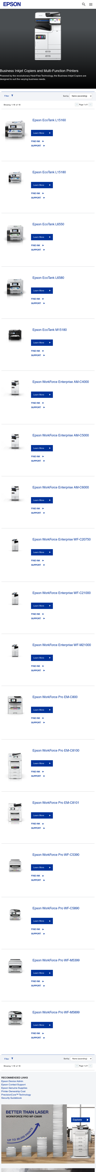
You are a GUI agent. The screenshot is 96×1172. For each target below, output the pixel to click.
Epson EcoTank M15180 (49, 330)
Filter (6, 96)
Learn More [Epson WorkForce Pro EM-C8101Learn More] (38, 815)
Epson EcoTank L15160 (49, 120)
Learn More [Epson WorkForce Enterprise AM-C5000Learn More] (38, 448)
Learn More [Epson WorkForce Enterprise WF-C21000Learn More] (38, 606)
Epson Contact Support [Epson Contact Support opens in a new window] (13, 1084)
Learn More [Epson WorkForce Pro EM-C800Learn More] (38, 710)
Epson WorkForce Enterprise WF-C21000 (61, 593)
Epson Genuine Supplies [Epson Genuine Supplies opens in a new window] (14, 1088)
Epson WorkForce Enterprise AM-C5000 (60, 435)
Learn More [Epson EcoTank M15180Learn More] (38, 342)
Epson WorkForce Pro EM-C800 (54, 697)
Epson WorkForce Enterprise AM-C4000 (60, 382)
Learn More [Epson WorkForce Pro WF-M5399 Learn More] (38, 973)
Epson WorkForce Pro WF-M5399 (56, 960)
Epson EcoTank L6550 (48, 224)
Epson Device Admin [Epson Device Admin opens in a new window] (12, 1081)
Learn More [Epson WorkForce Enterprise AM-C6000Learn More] (38, 500)
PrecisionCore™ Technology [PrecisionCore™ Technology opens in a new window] (16, 1094)
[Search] (83, 4)
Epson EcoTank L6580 (48, 278)
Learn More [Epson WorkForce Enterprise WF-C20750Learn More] (38, 552)
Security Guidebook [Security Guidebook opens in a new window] (11, 1098)
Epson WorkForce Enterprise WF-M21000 (61, 645)
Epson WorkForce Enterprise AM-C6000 (60, 487)
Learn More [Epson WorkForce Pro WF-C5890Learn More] (38, 921)
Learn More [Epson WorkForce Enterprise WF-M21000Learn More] (38, 658)
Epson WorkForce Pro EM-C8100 (55, 750)
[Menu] (90, 4)
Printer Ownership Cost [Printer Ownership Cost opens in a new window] (13, 1091)
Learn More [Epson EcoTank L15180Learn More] (38, 185)
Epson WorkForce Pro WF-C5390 (55, 855)
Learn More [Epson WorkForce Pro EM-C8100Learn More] (38, 763)
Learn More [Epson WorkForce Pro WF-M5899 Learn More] (38, 1025)
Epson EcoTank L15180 (49, 172)
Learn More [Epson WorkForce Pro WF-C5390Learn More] (38, 867)
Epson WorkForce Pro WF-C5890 (55, 908)
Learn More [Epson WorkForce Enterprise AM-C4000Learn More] (38, 394)
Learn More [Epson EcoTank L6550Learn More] (38, 237)
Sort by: (66, 96)
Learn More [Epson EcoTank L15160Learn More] (38, 133)
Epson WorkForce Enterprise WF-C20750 (61, 539)
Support (36, 146)
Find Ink (35, 141)
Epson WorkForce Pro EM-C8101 (55, 802)
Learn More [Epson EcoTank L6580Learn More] (38, 290)
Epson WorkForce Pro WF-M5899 (56, 1012)
